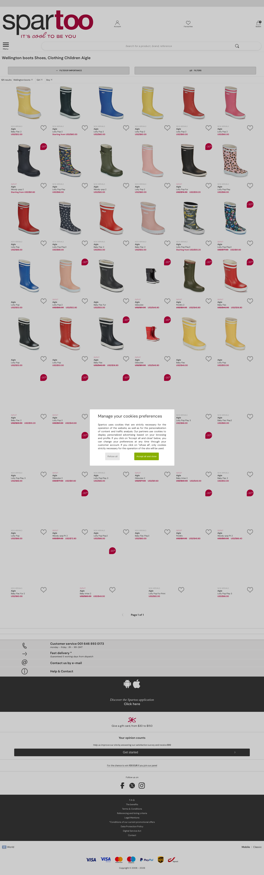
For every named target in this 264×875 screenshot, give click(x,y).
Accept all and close (146, 456)
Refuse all (112, 456)
